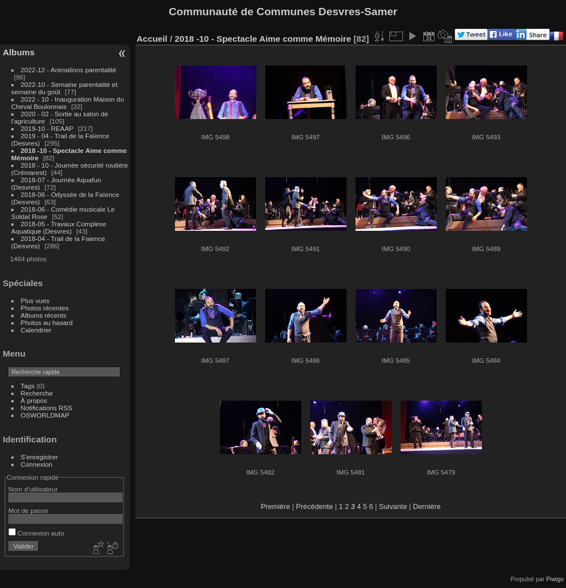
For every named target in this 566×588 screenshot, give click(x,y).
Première (275, 506)
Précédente (314, 506)
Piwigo (555, 579)
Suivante (393, 506)
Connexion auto (36, 533)
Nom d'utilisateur (33, 489)
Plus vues (35, 300)
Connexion (36, 464)
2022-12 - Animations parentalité (68, 69)
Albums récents (44, 315)
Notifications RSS (47, 407)
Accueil (152, 38)
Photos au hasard (47, 322)
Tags (28, 385)
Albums (18, 52)
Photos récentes (45, 307)
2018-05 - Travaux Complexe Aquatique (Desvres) (59, 227)
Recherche (37, 393)
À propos (34, 400)
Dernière (427, 506)
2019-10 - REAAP (48, 128)
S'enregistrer (39, 456)
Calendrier (36, 330)
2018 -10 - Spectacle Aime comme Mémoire (262, 38)
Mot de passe (28, 510)
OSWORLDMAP (45, 415)
